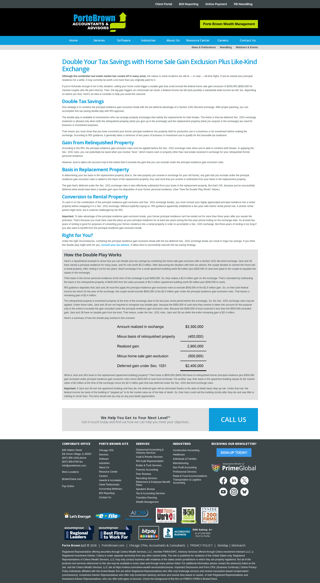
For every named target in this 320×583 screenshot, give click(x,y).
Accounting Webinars (110, 488)
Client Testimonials (109, 484)
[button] (99, 40)
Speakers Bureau (145, 489)
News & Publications (204, 47)
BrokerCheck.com (71, 479)
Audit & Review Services (149, 456)
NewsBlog (226, 47)
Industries (104, 463)
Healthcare (179, 454)
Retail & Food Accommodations (190, 476)
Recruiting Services (146, 478)
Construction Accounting (186, 450)
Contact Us (105, 497)
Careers (103, 476)
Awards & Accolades (110, 480)
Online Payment (216, 4)
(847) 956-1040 (70, 457)
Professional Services (184, 471)
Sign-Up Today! (234, 452)
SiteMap (222, 545)
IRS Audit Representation (149, 461)
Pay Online (68, 486)
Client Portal (163, 4)
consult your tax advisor (115, 245)
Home (73, 40)
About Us (104, 467)
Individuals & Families (185, 458)
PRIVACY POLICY (201, 545)
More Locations (70, 472)
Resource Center (108, 471)
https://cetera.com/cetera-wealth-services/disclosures (144, 567)
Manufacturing (180, 463)
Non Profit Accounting (184, 467)
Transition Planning (146, 497)
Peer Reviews (143, 474)
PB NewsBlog (243, 4)
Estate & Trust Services (148, 465)
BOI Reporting (188, 4)
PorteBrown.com (113, 545)
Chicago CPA (106, 450)
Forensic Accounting (147, 469)
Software (104, 458)
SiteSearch (238, 545)
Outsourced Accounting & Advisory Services (149, 451)
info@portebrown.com (74, 465)
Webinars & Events (247, 47)
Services (103, 454)
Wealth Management (147, 502)
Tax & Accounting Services (150, 493)
